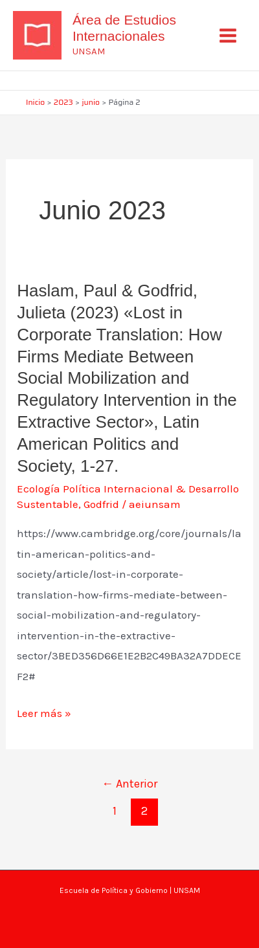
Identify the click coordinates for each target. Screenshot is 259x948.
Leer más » (44, 713)
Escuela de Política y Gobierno (114, 890)
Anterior (129, 784)
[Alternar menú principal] (228, 35)
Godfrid (101, 504)
